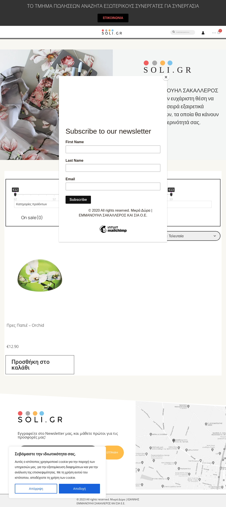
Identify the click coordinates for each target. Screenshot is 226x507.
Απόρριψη (36, 488)
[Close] (166, 77)
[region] (57, 472)
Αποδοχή (79, 488)
